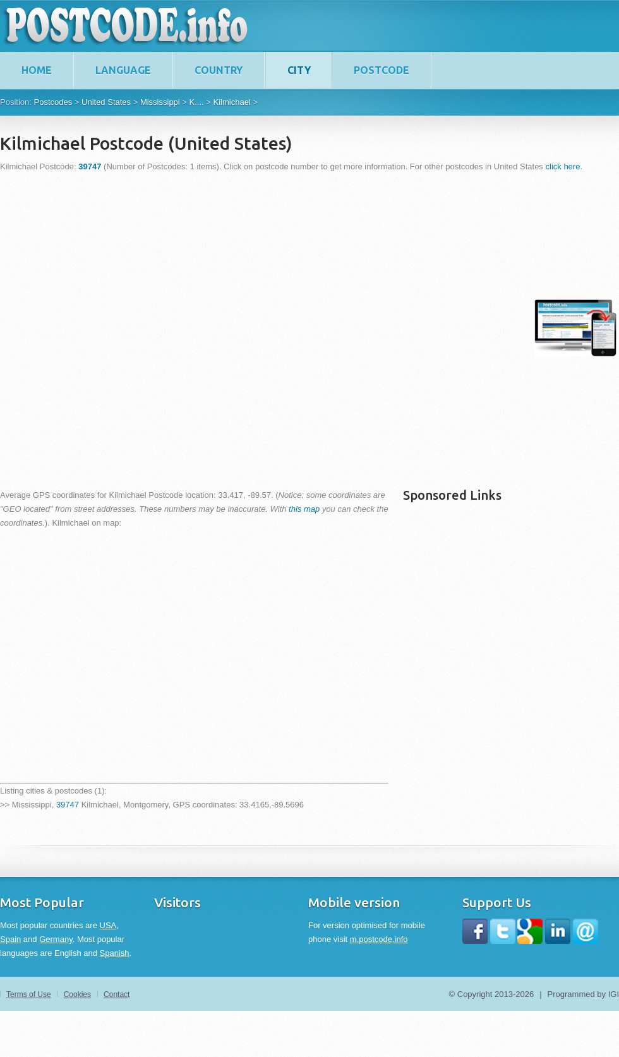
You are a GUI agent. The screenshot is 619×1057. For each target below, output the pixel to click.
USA (108, 925)
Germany (56, 939)
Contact (116, 994)
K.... (196, 102)
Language (123, 70)
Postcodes (52, 102)
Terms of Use (28, 994)
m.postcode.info (379, 939)
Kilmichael (232, 102)
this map (304, 509)
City (299, 70)
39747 (67, 804)
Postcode (381, 70)
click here (563, 166)
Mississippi (160, 102)
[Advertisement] (148, 328)
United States (106, 102)
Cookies (77, 994)
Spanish (114, 953)
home (36, 70)
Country (219, 70)
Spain (10, 939)
